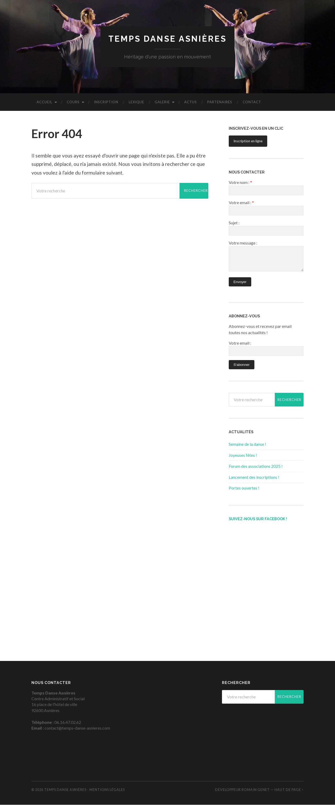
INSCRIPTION (106, 102)
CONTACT (252, 102)
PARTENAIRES (219, 102)
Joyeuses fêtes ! (243, 459)
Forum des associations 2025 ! (256, 470)
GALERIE (162, 102)
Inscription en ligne (248, 141)
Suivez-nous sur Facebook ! (258, 523)
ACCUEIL (44, 102)
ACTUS (190, 102)
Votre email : (240, 347)
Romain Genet (256, 794)
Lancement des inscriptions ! (254, 481)
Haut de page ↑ (289, 794)
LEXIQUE (136, 102)
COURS (73, 102)
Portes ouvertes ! (244, 492)
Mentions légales (107, 794)
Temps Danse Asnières (167, 39)
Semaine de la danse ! (247, 448)
